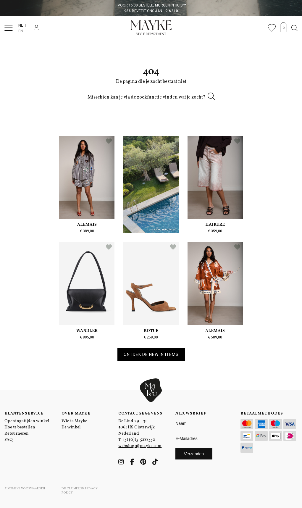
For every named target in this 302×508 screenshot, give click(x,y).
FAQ (8, 440)
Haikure (215, 225)
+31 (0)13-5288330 (138, 440)
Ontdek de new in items (151, 354)
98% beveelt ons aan (151, 11)
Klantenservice (24, 413)
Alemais (87, 225)
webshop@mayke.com (140, 446)
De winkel (71, 427)
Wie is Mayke (74, 421)
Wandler (87, 331)
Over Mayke (76, 413)
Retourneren (16, 433)
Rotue (151, 331)
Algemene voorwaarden (24, 488)
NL (20, 25)
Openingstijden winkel (26, 421)
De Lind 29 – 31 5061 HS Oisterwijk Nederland (136, 427)
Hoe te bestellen (19, 427)
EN (20, 31)
